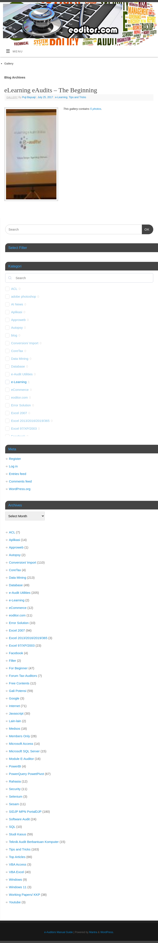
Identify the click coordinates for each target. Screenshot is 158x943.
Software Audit (19, 819)
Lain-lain (15, 721)
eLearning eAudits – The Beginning (50, 90)
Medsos (14, 728)
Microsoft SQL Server (24, 751)
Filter (12, 660)
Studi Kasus (17, 834)
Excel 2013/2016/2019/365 (30, 421)
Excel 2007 (19, 413)
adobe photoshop (23, 296)
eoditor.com (19, 397)
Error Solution (21, 405)
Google (14, 698)
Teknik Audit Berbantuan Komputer (34, 842)
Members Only (19, 736)
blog (14, 335)
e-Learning (61, 97)
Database (18, 366)
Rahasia (15, 781)
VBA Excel (16, 872)
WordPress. (107, 932)
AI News (17, 304)
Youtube (15, 902)
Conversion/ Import (25, 343)
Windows (15, 879)
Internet (14, 706)
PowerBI (15, 766)
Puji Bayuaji (29, 97)
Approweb (18, 320)
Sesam (14, 804)
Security (15, 789)
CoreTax (17, 351)
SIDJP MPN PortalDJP (25, 811)
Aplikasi (16, 312)
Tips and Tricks (77, 97)
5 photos (95, 108)
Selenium (16, 796)
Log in (13, 466)
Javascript (16, 713)
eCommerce (20, 389)
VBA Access (17, 864)
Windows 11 (18, 887)
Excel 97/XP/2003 (24, 428)
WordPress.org (20, 489)
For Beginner (18, 668)
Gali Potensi (17, 691)
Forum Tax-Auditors (23, 675)
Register (15, 458)
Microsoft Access (21, 743)
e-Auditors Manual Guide (58, 932)
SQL (12, 826)
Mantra (93, 932)
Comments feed (20, 481)
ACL (14, 289)
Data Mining (19, 358)
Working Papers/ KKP (24, 894)
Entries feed (17, 474)
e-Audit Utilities (22, 374)
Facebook (16, 653)
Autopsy (17, 327)
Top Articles (17, 857)
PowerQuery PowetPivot (26, 774)
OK (146, 228)
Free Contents (19, 683)
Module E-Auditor (21, 759)
